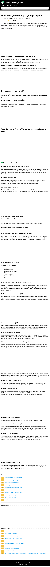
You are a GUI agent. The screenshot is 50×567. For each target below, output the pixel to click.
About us (21, 564)
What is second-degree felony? (11, 480)
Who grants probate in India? (11, 533)
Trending (3, 5)
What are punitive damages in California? (14, 494)
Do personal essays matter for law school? (14, 541)
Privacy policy (28, 564)
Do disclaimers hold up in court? (12, 550)
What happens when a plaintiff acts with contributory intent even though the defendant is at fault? (25, 553)
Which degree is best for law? (11, 485)
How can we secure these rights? (12, 548)
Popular (9, 5)
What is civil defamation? (10, 490)
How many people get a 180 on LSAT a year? (14, 543)
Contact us (15, 5)
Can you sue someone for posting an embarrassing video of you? (19, 545)
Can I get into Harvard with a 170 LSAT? (13, 531)
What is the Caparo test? (10, 497)
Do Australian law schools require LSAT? (13, 487)
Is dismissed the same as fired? (12, 482)
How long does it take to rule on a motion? (14, 538)
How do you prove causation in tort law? (13, 492)
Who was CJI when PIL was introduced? (13, 477)
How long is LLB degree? (10, 499)
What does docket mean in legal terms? (13, 536)
